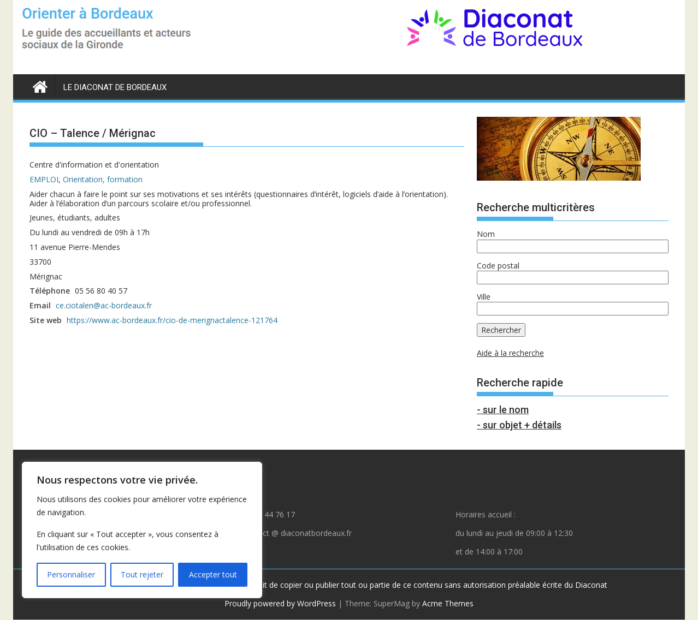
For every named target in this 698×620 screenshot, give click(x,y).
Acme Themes (448, 603)
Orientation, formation (103, 179)
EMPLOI (43, 179)
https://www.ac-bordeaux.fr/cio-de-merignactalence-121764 (172, 320)
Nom (486, 234)
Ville (483, 296)
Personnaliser (71, 574)
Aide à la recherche (510, 353)
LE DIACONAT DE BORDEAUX (115, 87)
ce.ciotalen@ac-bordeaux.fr (104, 305)
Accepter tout (213, 574)
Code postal (498, 265)
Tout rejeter (142, 574)
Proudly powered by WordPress (280, 603)
